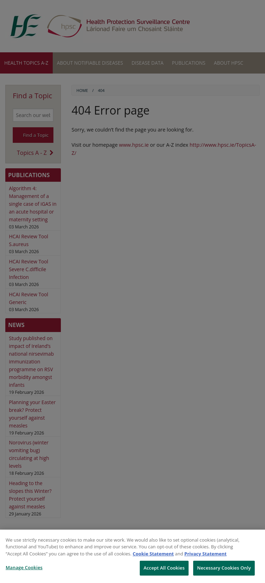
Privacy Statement (205, 553)
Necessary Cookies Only (224, 568)
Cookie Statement (153, 553)
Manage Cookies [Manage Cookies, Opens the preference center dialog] (24, 567)
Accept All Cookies (164, 568)
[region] (132, 556)
